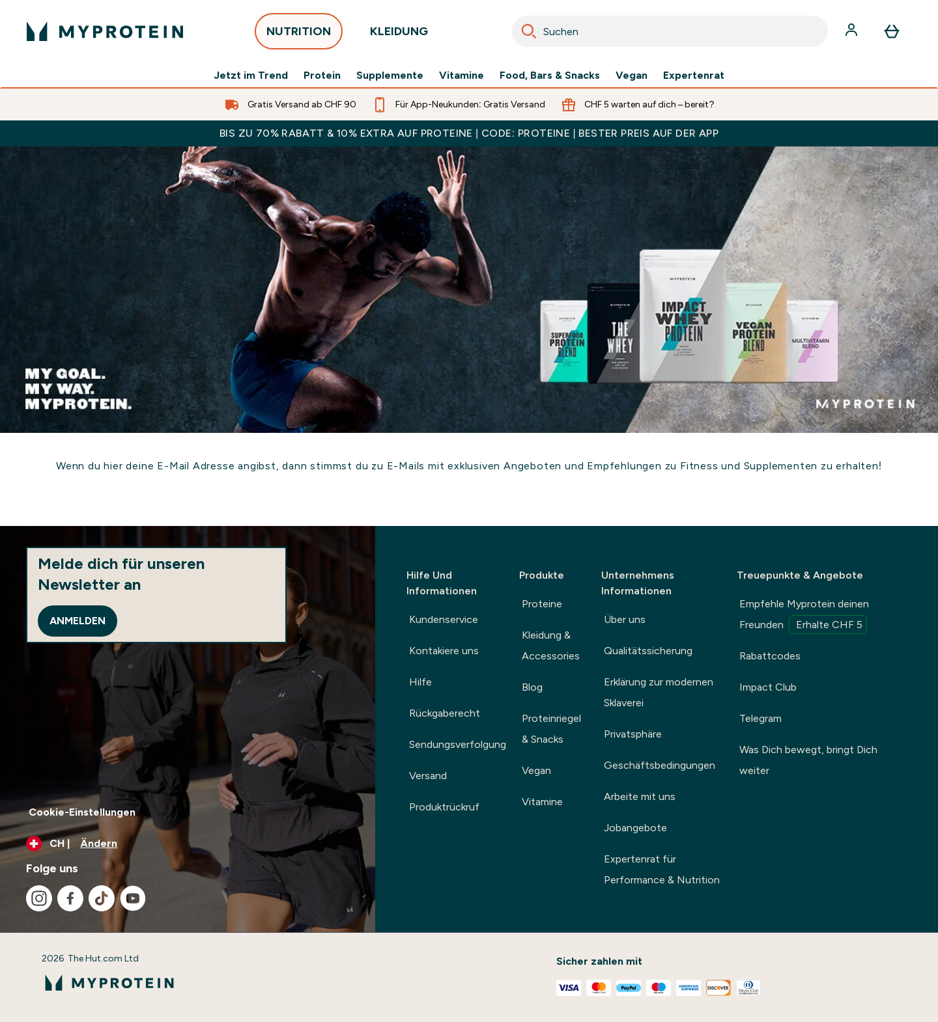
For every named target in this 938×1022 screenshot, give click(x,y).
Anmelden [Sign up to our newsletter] (78, 621)
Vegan (631, 75)
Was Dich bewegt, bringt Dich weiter (808, 760)
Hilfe (420, 682)
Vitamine (461, 75)
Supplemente (389, 75)
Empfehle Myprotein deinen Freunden (804, 616)
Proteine (542, 604)
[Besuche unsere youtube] (133, 898)
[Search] (529, 31)
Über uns (625, 619)
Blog (532, 687)
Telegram (760, 718)
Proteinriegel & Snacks (551, 728)
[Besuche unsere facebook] (70, 898)
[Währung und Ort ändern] (187, 843)
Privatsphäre (633, 734)
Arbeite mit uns (639, 796)
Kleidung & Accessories (551, 645)
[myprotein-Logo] (105, 31)
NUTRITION (298, 35)
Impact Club (768, 687)
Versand (428, 775)
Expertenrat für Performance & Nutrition (662, 869)
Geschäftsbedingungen (659, 765)
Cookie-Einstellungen (82, 812)
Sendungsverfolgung (457, 744)
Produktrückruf (444, 807)
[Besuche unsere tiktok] (102, 898)
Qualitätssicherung (648, 650)
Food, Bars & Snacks (550, 75)
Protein (322, 75)
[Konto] (852, 31)
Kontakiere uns (444, 650)
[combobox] (670, 31)
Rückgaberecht (444, 713)
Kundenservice (443, 619)
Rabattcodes (770, 656)
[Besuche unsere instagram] (39, 898)
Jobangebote (635, 828)
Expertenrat (693, 75)
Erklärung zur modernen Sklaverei (658, 692)
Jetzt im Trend (251, 75)
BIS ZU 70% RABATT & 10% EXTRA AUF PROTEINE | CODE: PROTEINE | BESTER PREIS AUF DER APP (469, 133)
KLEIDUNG (399, 35)
